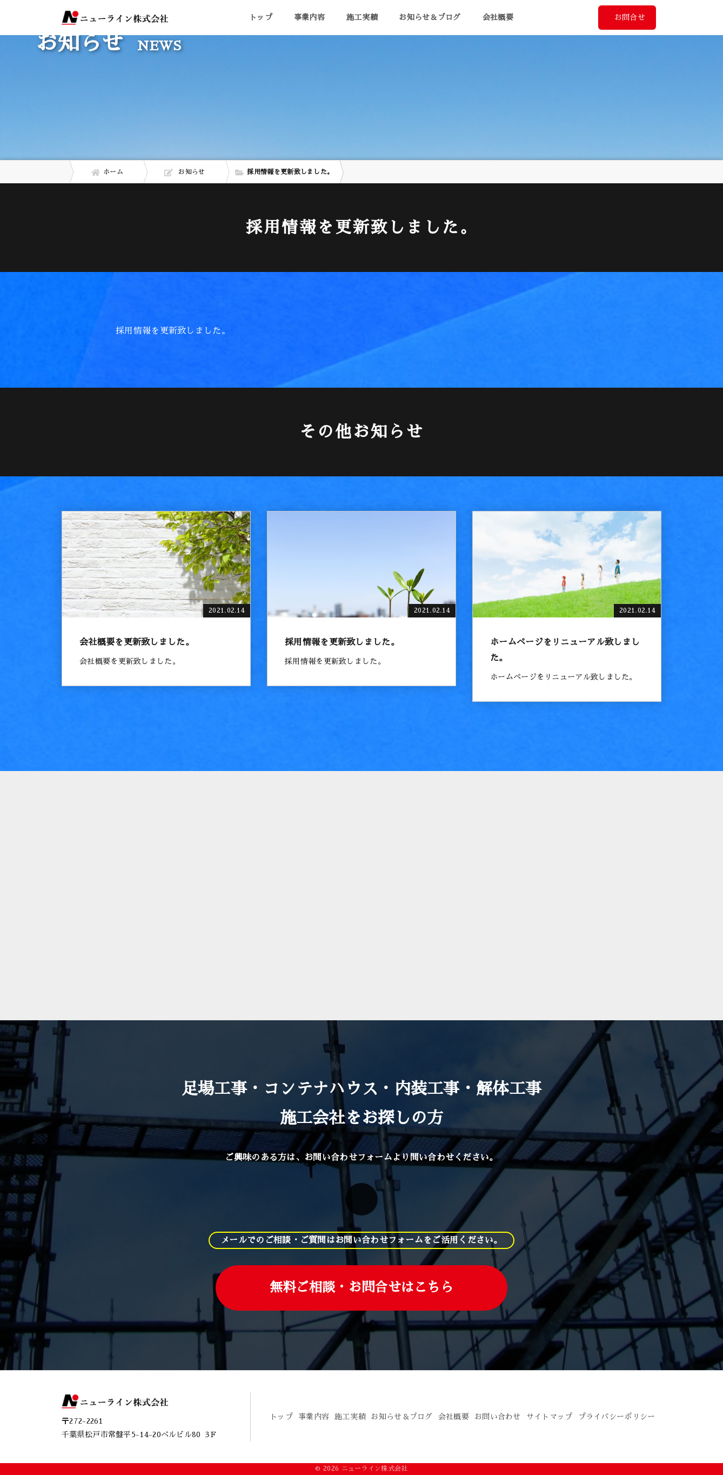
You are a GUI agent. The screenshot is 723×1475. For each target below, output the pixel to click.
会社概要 (498, 17)
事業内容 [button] (309, 17)
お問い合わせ (497, 1416)
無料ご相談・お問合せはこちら (361, 1287)
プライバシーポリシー (616, 1416)
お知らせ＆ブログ (429, 17)
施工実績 (361, 17)
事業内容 (313, 1416)
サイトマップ (549, 1416)
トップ (260, 17)
